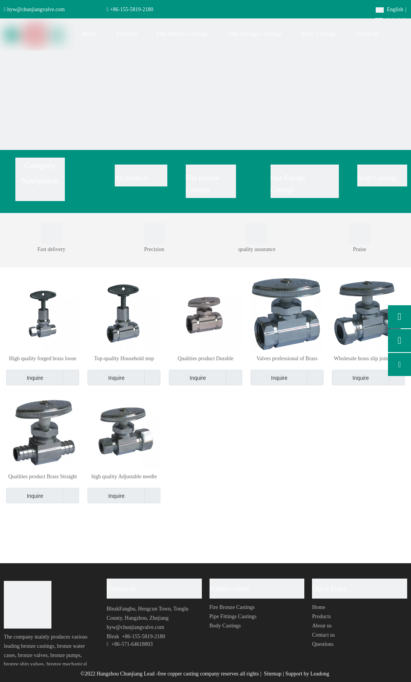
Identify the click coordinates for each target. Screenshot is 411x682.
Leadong (319, 674)
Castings (282, 190)
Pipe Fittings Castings (233, 616)
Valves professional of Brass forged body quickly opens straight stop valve (286, 359)
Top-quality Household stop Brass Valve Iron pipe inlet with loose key (124, 359)
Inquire (24, 377)
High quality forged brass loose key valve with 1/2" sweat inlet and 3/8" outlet (42, 359)
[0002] (359, 233)
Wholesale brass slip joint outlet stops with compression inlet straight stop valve (368, 359)
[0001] (51, 233)
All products (132, 178)
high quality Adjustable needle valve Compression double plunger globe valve (124, 477)
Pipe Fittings (289, 178)
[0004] (256, 233)
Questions (322, 644)
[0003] (154, 233)
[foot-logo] (27, 605)
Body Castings (377, 178)
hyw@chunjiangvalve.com (36, 9)
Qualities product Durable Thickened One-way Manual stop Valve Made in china (205, 359)
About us (322, 626)
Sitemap (273, 674)
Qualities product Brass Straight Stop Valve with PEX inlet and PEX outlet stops (42, 477)
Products (321, 616)
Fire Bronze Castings (232, 607)
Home (318, 607)
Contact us (323, 635)
